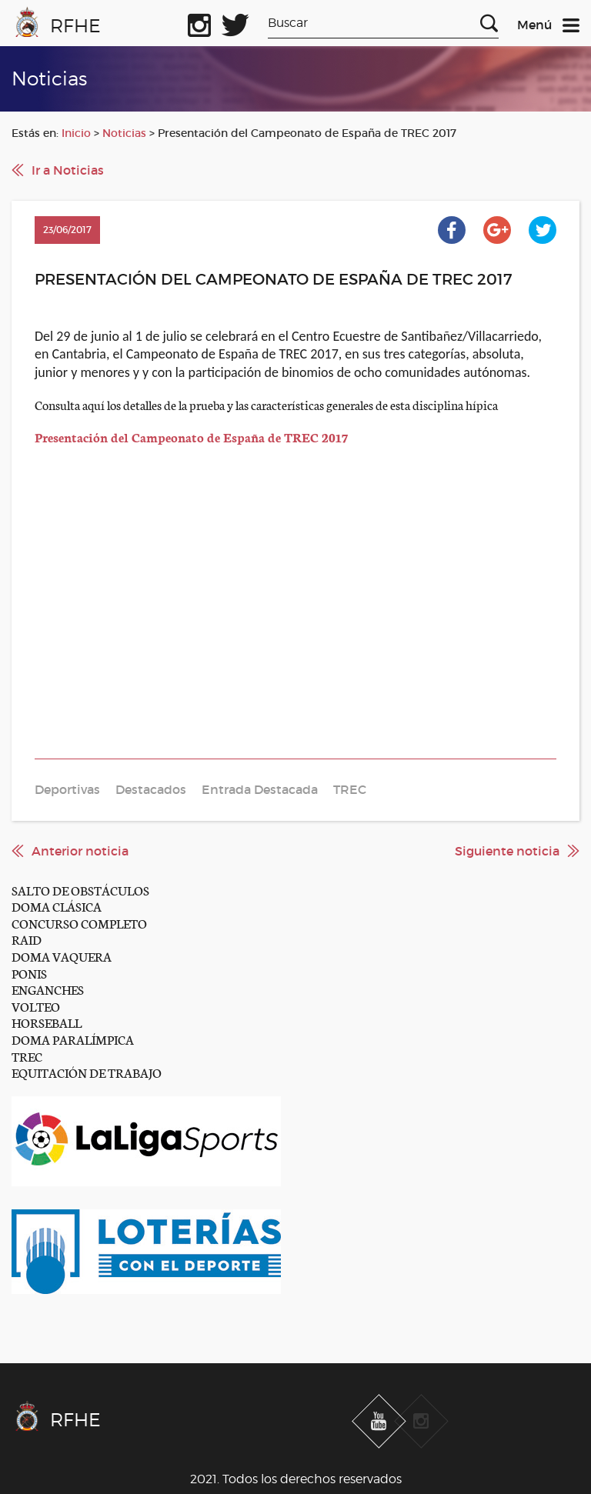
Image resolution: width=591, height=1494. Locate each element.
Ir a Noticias (68, 170)
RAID (27, 939)
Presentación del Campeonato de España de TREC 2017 (191, 436)
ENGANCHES (48, 989)
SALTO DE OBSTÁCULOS (80, 890)
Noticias (124, 133)
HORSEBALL (47, 1022)
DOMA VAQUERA (62, 956)
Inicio (76, 133)
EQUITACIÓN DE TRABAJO (87, 1072)
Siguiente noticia (507, 851)
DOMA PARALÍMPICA (73, 1039)
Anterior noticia (80, 851)
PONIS (29, 973)
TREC (27, 1056)
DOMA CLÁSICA (57, 906)
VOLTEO (36, 1006)
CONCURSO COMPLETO (79, 923)
